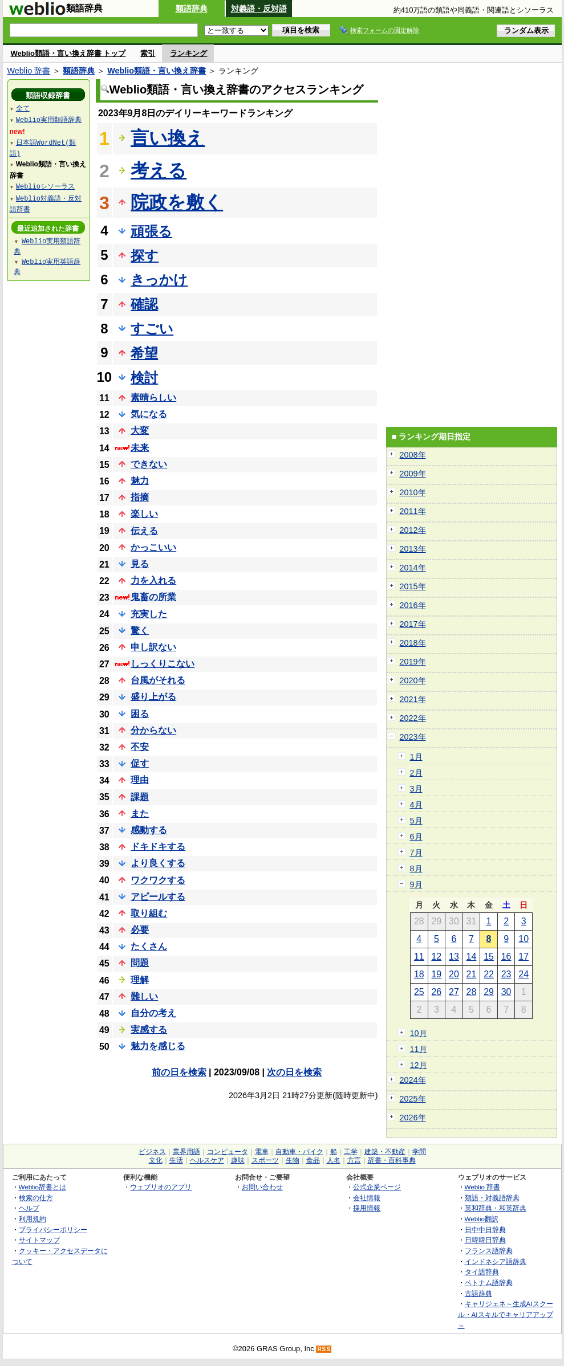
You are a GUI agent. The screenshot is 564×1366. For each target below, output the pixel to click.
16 (506, 956)
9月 (416, 884)
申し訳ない (153, 647)
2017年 (413, 624)
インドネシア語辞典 (495, 1261)
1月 (416, 756)
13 (454, 956)
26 (436, 992)
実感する (149, 1029)
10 (523, 939)
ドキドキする (158, 846)
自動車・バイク (299, 1151)
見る (140, 564)
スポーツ (265, 1160)
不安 (140, 747)
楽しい (144, 514)
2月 (416, 772)
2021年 (413, 699)
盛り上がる (153, 697)
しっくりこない (162, 663)
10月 (418, 1033)
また (140, 813)
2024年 (413, 1079)
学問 (419, 1151)
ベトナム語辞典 (489, 1282)
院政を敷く (177, 202)
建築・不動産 (384, 1151)
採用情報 (366, 1208)
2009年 (413, 473)
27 (454, 992)
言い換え (168, 138)
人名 (333, 1160)
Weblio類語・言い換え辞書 (156, 70)
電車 (262, 1151)
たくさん (149, 946)
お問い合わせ (262, 1186)
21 (471, 974)
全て (23, 108)
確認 (144, 304)
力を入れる (153, 580)
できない (149, 464)
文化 (156, 1160)
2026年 (413, 1117)
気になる (149, 414)
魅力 (140, 481)
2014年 (413, 567)
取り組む (149, 913)
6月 (416, 836)
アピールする (158, 897)
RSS (324, 1349)
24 (523, 974)
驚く (140, 630)
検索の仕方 (36, 1197)
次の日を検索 (294, 1072)
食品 (313, 1160)
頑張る (151, 231)
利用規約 (32, 1218)
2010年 (413, 492)
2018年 (413, 642)
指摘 (140, 497)
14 (471, 956)
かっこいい (153, 547)
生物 (292, 1160)
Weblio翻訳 (481, 1218)
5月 (416, 820)
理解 (140, 980)
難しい (144, 996)
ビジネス (152, 1151)
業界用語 (186, 1151)
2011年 (413, 511)
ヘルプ (29, 1208)
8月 (416, 868)
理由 (140, 780)
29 (489, 992)
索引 (147, 53)
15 (489, 956)
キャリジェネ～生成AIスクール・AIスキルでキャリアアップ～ (505, 1314)
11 (419, 956)
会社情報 (366, 1197)
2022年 (413, 718)
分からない (153, 730)
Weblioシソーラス (45, 186)
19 (436, 974)
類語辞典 (192, 8)
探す (145, 255)
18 (419, 974)
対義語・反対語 (259, 8)
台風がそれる (158, 680)
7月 (416, 852)
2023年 (413, 736)
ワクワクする (158, 880)
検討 (144, 377)
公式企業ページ (377, 1186)
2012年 (413, 530)
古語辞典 (478, 1293)
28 (471, 992)
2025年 (413, 1098)
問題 (140, 963)
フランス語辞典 (489, 1250)
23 (506, 974)
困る (140, 714)
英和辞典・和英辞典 (495, 1208)
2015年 (413, 586)
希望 (144, 353)
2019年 (413, 661)
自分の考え (153, 1013)
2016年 (413, 605)
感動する (149, 830)
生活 (176, 1160)
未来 (140, 447)
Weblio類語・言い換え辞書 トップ (68, 53)
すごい (152, 328)
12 (436, 956)
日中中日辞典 (485, 1229)
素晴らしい (153, 397)
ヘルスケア (207, 1160)
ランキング (188, 53)
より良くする (158, 863)
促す (140, 763)
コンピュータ (227, 1151)
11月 (418, 1049)
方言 (354, 1160)
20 (454, 974)
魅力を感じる (158, 1046)
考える (158, 170)
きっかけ (159, 279)
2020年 (413, 680)
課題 (140, 797)
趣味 (238, 1160)
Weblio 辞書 (29, 70)
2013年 (413, 548)
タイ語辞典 (482, 1271)
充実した (149, 614)
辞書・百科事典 (392, 1160)
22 (489, 974)
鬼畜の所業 (153, 597)
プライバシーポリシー (53, 1229)
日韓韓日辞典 (485, 1239)
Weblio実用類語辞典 (49, 119)
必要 (140, 930)
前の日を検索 (179, 1072)
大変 (140, 430)
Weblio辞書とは (42, 1186)
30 (506, 992)
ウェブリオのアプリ (161, 1186)
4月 (416, 804)
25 (419, 992)
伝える (144, 531)
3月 (416, 788)
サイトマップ (39, 1239)
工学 (351, 1151)
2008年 (413, 454)
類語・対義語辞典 (492, 1197)
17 (523, 956)
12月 (418, 1065)
